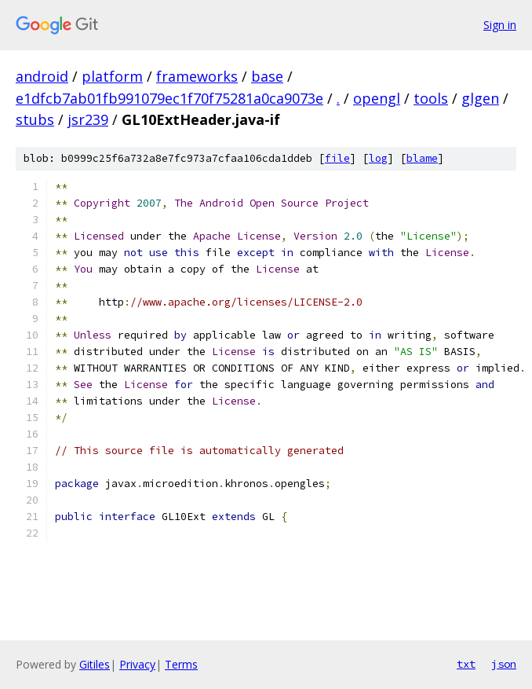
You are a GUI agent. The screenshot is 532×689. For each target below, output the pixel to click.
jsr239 (87, 119)
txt (466, 664)
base (267, 76)
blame (422, 158)
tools (431, 98)
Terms (181, 664)
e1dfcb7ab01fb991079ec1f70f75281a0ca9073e (169, 98)
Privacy (137, 664)
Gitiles (94, 664)
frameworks (197, 76)
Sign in (499, 24)
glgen (480, 98)
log (378, 158)
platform (112, 76)
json (503, 664)
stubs (35, 119)
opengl (376, 98)
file (337, 158)
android (42, 76)
